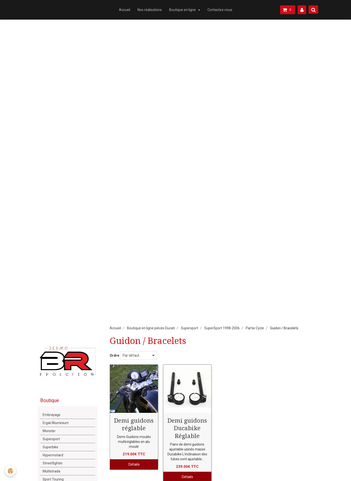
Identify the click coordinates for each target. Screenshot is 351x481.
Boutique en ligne (182, 10)
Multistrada (51, 471)
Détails (134, 464)
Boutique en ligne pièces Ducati (151, 328)
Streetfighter (53, 463)
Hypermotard (53, 455)
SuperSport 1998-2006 (222, 328)
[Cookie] (10, 470)
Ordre (114, 355)
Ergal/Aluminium (56, 423)
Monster (49, 431)
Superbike (50, 447)
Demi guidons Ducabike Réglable (187, 428)
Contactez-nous (219, 10)
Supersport (189, 328)
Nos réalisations (149, 10)
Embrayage (51, 415)
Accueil (124, 10)
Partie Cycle (255, 328)
